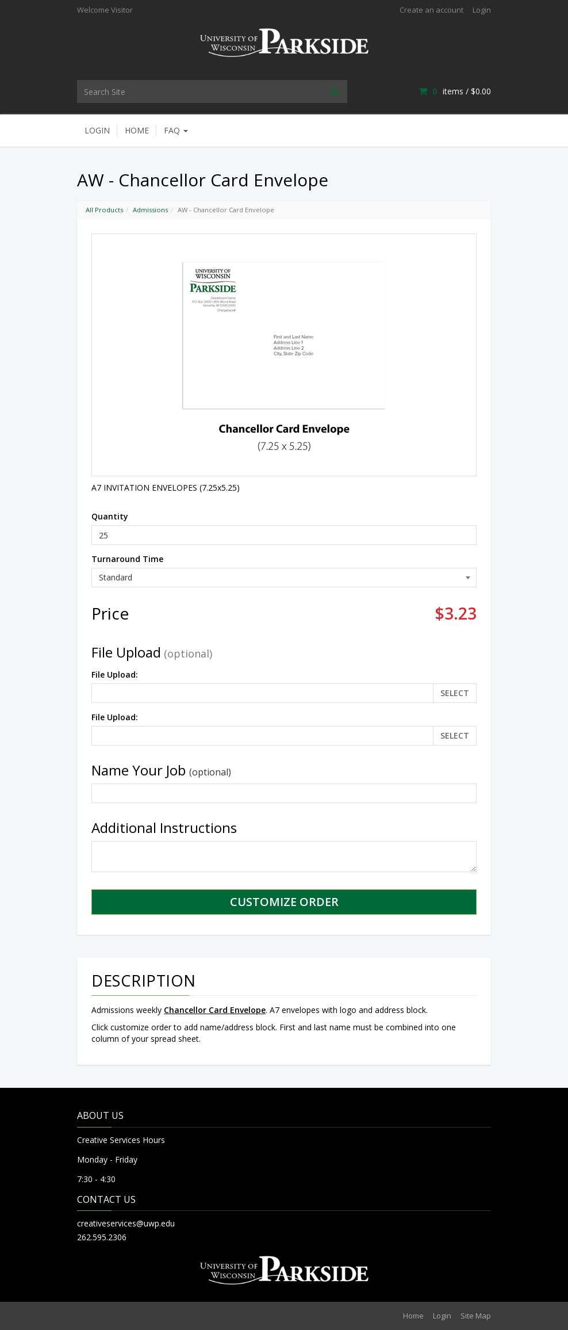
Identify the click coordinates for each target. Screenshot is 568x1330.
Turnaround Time (127, 558)
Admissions (150, 209)
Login (482, 10)
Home (137, 130)
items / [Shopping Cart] (455, 91)
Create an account (431, 10)
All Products (104, 209)
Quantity (109, 516)
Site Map (475, 1315)
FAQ (176, 130)
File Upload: (114, 674)
